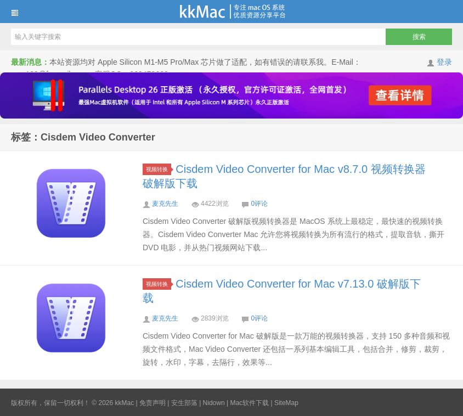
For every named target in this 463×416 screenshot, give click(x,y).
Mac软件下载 (249, 403)
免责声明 (152, 403)
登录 (444, 62)
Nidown (214, 403)
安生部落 (184, 403)
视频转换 (158, 169)
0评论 (259, 203)
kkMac (231, 11)
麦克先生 (165, 203)
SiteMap (286, 403)
